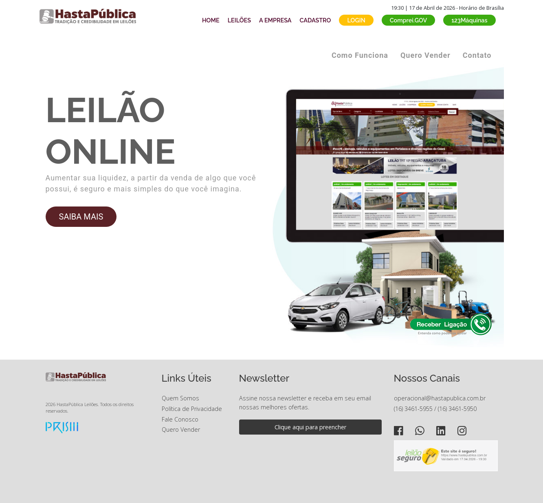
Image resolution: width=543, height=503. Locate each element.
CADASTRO (315, 20)
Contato (477, 55)
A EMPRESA (275, 20)
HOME (211, 20)
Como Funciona (360, 55)
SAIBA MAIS (81, 217)
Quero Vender (425, 55)
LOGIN (356, 20)
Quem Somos (180, 398)
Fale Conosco (180, 419)
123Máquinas (469, 20)
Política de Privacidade (192, 409)
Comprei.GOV (408, 20)
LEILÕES (239, 20)
